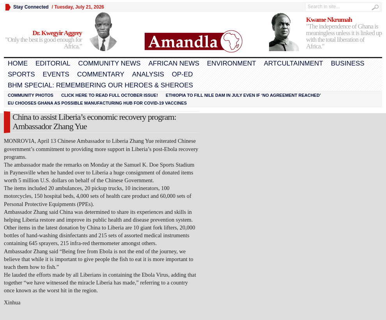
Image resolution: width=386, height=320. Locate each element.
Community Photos (30, 95)
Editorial (52, 63)
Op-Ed (182, 74)
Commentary (100, 74)
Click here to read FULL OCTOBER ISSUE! (109, 95)
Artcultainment (293, 63)
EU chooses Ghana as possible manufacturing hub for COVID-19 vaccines (97, 103)
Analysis (148, 74)
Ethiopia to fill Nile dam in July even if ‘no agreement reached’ (243, 95)
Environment (231, 63)
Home (18, 63)
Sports (21, 74)
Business (348, 63)
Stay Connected (31, 7)
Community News (109, 63)
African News (174, 63)
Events (56, 74)
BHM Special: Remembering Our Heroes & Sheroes (100, 85)
